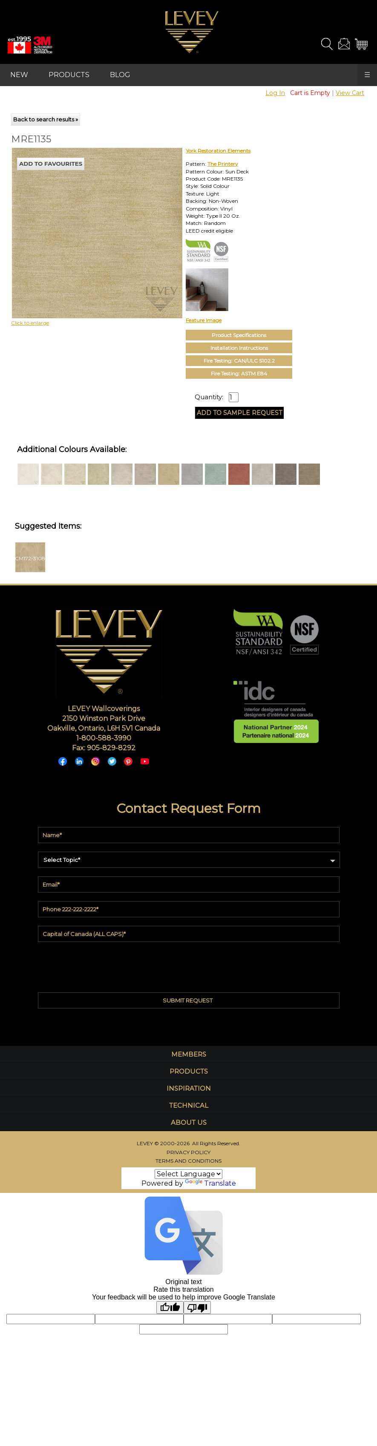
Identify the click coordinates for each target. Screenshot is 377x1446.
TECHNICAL (188, 1105)
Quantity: (209, 397)
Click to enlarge (30, 323)
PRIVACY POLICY (188, 1152)
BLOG (120, 75)
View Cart (350, 93)
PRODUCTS (69, 75)
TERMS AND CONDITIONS (188, 1161)
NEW (19, 75)
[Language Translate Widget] (188, 1174)
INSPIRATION (189, 1088)
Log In (275, 93)
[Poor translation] (197, 1307)
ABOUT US (189, 1122)
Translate (210, 1183)
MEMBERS (188, 1054)
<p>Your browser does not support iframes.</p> (82, 222)
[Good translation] (170, 1307)
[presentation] (188, 965)
